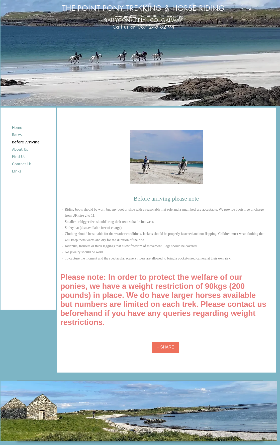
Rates (17, 134)
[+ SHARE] (165, 347)
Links (16, 171)
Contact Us (21, 163)
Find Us (18, 156)
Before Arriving (25, 142)
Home (17, 127)
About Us (20, 149)
